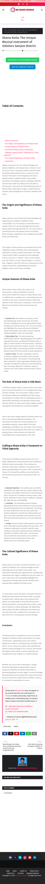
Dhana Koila (12, 30)
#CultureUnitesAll (11, 709)
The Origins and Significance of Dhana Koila (21, 144)
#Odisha (8, 696)
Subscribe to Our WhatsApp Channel (22, 60)
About (15, 871)
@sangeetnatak (15, 706)
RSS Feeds (21, 873)
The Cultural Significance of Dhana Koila (20, 158)
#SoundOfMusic (27, 706)
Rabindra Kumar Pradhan (12, 50)
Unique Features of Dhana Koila (17, 147)
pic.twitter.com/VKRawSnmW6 (16, 712)
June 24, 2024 (10, 719)
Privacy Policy (34, 871)
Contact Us (23, 871)
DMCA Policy (11, 873)
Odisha (16, 726)
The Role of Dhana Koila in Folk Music (19, 150)
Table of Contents (12, 141)
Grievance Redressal (32, 873)
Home (5, 30)
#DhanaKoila (19, 691)
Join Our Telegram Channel (22, 67)
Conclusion (9, 161)
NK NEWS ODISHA (21, 875)
